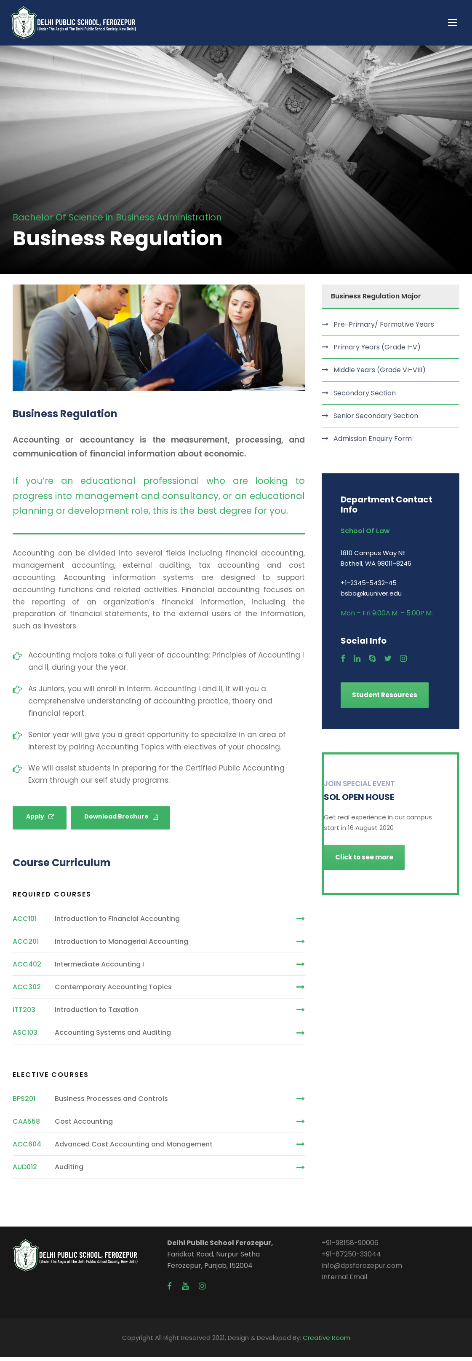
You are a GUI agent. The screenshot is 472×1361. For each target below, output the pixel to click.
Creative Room (326, 1341)
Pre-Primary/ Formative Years (383, 328)
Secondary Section (364, 396)
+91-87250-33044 (351, 1258)
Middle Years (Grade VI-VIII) (379, 374)
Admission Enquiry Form (372, 442)
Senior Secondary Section (375, 419)
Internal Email (344, 1281)
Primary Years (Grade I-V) (377, 351)
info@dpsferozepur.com (362, 1269)
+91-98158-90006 (350, 1246)
